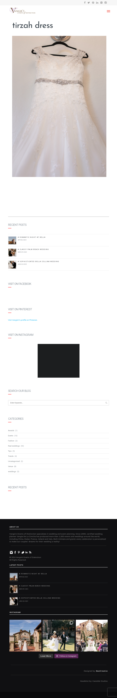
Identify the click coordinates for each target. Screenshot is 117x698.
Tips (9, 451)
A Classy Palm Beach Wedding (33, 249)
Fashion (11, 441)
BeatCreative (102, 671)
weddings (12, 471)
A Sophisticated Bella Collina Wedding (38, 261)
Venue (10, 466)
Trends (10, 456)
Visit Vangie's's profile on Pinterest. (23, 320)
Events (10, 436)
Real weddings (14, 446)
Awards (11, 431)
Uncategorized (14, 461)
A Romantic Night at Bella (31, 237)
